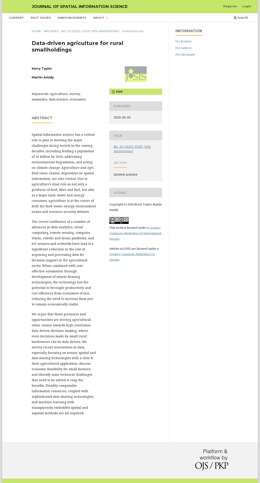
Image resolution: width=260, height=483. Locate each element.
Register (230, 6)
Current (16, 17)
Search (241, 17)
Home (36, 31)
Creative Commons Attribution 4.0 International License (135, 233)
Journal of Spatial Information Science (80, 6)
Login (246, 6)
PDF (119, 91)
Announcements (72, 17)
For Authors (183, 48)
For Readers (183, 41)
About (99, 17)
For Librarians (185, 54)
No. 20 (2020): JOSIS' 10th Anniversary (90, 31)
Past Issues (41, 17)
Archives (51, 31)
